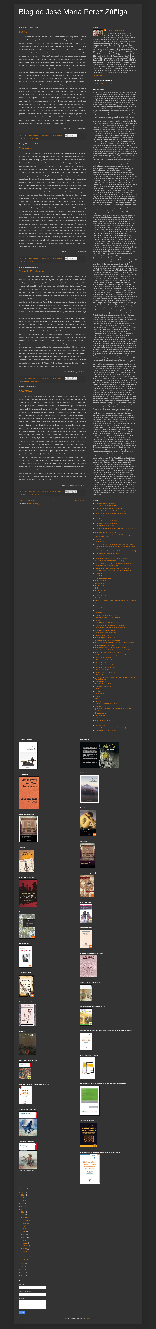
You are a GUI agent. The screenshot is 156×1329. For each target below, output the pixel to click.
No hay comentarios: (56, 135)
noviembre (26, 1220)
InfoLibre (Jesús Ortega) (103, 635)
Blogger (89, 1318)
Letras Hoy (98, 701)
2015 (23, 1270)
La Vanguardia (99, 583)
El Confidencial (100, 585)
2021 (23, 1206)
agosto (25, 1229)
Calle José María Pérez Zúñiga (105, 84)
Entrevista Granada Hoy (103, 686)
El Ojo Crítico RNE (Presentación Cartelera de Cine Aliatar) (114, 544)
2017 (23, 1264)
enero (25, 1249)
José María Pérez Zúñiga (115, 30)
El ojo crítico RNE (101, 556)
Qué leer (98, 518)
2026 (23, 1192)
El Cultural (98, 691)
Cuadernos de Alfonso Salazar (105, 630)
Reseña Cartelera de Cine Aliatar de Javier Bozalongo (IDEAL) (115, 551)
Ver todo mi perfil (98, 75)
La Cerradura (30, 138)
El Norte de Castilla (101, 590)
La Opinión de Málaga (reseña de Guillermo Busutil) (112, 568)
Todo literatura (99, 598)
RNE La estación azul (102, 670)
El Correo (98, 588)
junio (24, 1234)
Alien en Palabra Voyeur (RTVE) (105, 657)
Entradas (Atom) (33, 504)
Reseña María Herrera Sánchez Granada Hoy (110, 511)
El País (97, 696)
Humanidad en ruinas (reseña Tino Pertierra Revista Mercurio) (115, 642)
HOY (96, 610)
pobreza (37, 494)
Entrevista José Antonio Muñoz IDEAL (107, 526)
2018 (23, 1215)
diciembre (26, 1217)
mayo (25, 1237)
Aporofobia (25, 391)
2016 (23, 1267)
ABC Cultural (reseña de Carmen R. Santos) (109, 561)
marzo (25, 1243)
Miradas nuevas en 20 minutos (105, 689)
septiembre (27, 1226)
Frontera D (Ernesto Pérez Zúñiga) (106, 704)
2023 (23, 1201)
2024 (23, 1198)
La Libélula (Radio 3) (102, 662)
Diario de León (100, 608)
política (37, 138)
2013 (23, 1275)
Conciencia (25, 148)
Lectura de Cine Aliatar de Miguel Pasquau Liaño (111, 628)
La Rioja (97, 620)
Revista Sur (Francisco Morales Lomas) (108, 652)
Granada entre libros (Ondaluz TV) (106, 633)
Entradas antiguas (79, 500)
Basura (23, 31)
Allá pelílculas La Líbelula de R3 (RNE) (107, 566)
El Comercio (99, 723)
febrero (25, 1246)
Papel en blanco (100, 595)
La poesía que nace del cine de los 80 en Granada (111, 558)
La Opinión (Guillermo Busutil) (105, 667)
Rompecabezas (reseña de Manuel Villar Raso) (110, 728)
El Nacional (98, 573)
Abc (96, 699)
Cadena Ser (99, 675)
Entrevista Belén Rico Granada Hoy (106, 523)
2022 (23, 1203)
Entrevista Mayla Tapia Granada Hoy (107, 553)
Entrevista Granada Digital (103, 684)
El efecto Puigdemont (31, 271)
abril (24, 1240)
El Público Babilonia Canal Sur (105, 637)
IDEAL (97, 605)
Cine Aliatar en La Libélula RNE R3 (106, 623)
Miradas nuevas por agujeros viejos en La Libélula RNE (113, 655)
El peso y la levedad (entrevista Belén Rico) (109, 508)
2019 (23, 1212)
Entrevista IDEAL (100, 681)
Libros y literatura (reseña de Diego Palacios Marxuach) (113, 563)
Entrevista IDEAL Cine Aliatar (104, 645)
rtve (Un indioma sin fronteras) (105, 672)
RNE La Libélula (100, 580)
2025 (23, 1195)
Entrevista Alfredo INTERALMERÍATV (107, 506)
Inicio (54, 500)
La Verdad (98, 613)
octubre (25, 1223)
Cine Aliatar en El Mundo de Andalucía (107, 640)
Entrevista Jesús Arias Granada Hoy (107, 730)
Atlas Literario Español (102, 720)
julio (24, 1231)
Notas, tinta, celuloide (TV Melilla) (106, 521)
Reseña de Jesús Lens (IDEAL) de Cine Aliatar (110, 625)
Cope (97, 603)
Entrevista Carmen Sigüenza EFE (106, 503)
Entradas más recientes (27, 500)
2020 (23, 1209)
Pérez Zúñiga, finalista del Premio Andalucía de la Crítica (113, 650)
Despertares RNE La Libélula (104, 516)
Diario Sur (98, 593)
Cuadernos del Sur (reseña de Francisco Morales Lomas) (113, 571)
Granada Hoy (99, 542)
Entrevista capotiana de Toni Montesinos (108, 618)
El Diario (98, 539)
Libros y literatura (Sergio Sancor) (106, 665)
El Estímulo (98, 576)
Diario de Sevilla (100, 713)
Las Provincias (100, 725)
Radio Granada (100, 715)
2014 (23, 1272)
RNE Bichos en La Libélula (103, 660)
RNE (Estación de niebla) (103, 578)
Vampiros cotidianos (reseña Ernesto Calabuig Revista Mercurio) (116, 600)
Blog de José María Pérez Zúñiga (73, 12)
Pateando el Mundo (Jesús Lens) (106, 615)
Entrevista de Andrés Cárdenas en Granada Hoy (110, 647)
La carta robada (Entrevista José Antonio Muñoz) (111, 513)
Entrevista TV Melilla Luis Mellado (106, 532)
